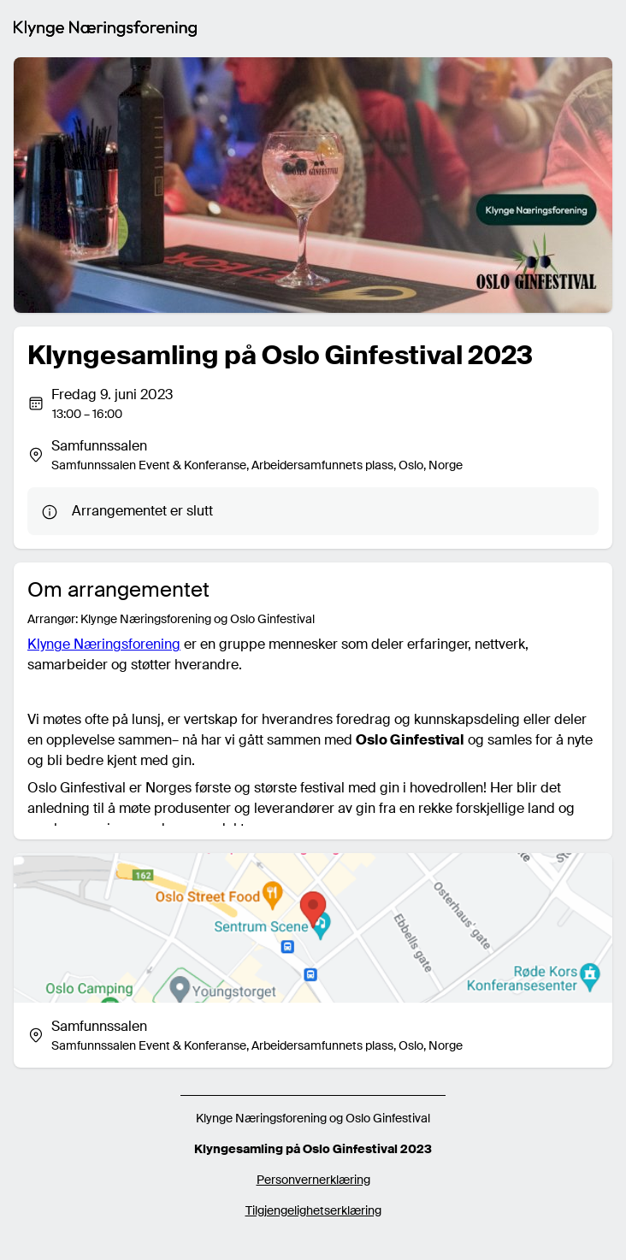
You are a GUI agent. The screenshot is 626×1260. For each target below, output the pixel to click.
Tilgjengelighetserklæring (313, 1210)
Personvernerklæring (313, 1179)
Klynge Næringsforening (103, 644)
